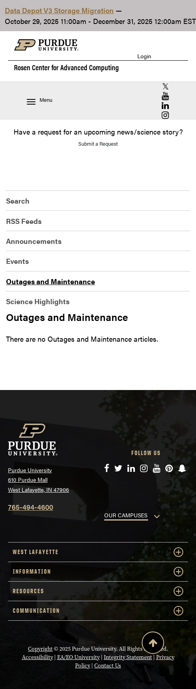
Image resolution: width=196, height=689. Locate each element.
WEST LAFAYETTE (98, 552)
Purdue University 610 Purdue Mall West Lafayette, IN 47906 (38, 479)
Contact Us (107, 665)
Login (144, 56)
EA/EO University (78, 657)
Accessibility (37, 657)
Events (17, 261)
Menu (39, 100)
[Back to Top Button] (153, 644)
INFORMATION (98, 571)
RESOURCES (98, 591)
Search (18, 201)
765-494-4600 (30, 507)
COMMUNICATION (98, 611)
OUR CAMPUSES (125, 515)
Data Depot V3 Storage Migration (59, 10)
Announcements (33, 241)
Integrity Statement (128, 657)
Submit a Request (98, 143)
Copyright (40, 649)
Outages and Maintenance (50, 281)
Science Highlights (37, 301)
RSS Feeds (24, 221)
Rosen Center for (66, 67)
